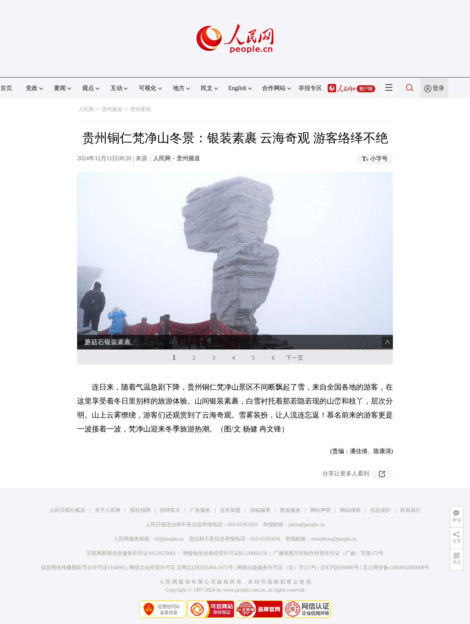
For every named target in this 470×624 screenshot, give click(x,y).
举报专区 (310, 88)
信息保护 (380, 510)
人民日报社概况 (67, 510)
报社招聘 (140, 510)
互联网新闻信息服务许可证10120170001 (131, 553)
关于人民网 (107, 510)
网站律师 (350, 510)
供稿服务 (260, 510)
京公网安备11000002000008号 (396, 567)
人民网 (86, 109)
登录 (438, 88)
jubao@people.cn (307, 524)
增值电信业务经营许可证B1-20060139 (224, 553)
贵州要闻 (140, 109)
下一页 (294, 358)
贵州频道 (112, 109)
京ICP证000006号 (339, 567)
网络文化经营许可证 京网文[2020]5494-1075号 (181, 567)
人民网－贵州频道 (176, 158)
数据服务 (290, 510)
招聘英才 (170, 510)
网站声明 (320, 510)
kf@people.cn (169, 539)
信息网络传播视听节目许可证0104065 (83, 567)
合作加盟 (230, 510)
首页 (6, 88)
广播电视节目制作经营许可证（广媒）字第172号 (328, 553)
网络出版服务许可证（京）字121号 (277, 567)
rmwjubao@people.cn (334, 539)
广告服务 (200, 510)
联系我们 (410, 510)
